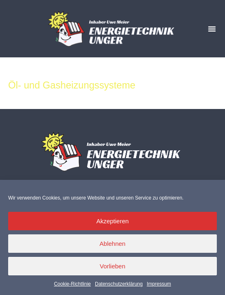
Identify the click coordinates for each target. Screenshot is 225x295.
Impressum (159, 284)
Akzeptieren (112, 221)
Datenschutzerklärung (119, 284)
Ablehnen (112, 243)
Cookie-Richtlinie (72, 284)
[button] (212, 29)
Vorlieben (113, 266)
